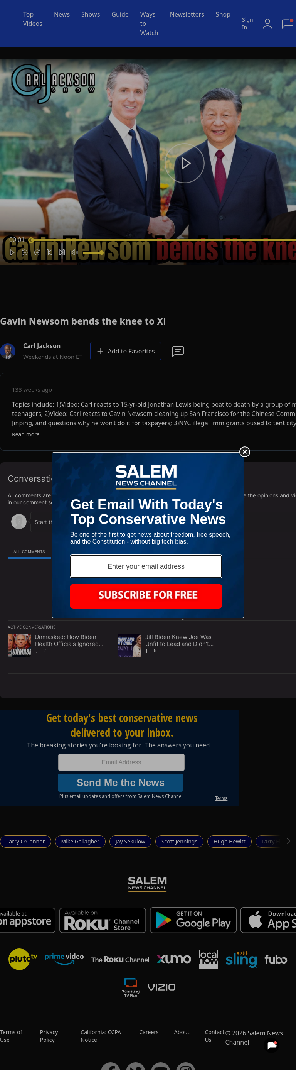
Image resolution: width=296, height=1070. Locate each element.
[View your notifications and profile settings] (271, 1045)
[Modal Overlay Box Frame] (148, 535)
